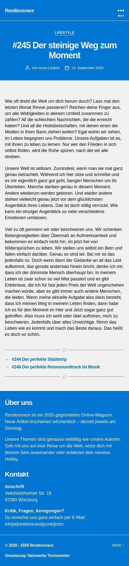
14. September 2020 (87, 68)
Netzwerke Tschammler (49, 555)
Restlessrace (19, 10)
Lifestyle (64, 33)
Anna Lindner (49, 68)
